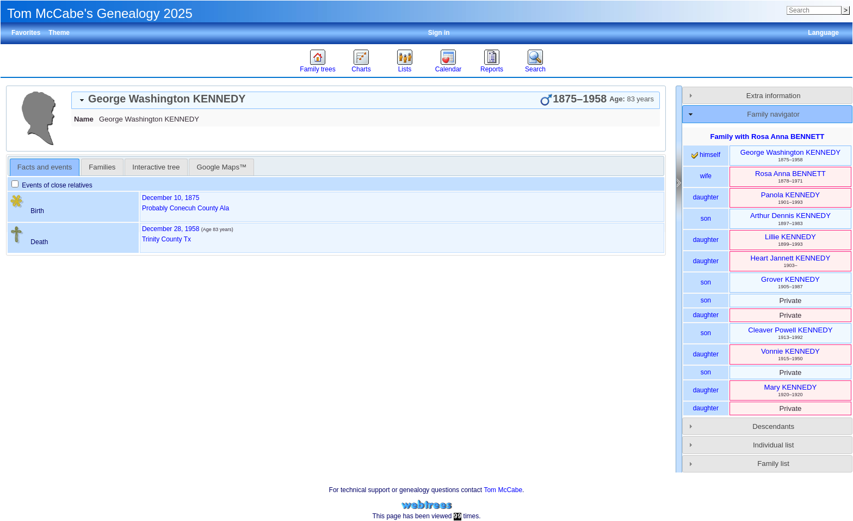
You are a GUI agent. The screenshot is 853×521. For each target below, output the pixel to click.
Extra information (773, 96)
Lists (405, 69)
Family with (767, 136)
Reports (491, 69)
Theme (59, 33)
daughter (706, 197)
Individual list (773, 445)
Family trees (317, 69)
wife (706, 176)
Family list (773, 463)
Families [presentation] (102, 167)
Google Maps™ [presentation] (222, 167)
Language (823, 33)
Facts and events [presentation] (44, 167)
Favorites (25, 33)
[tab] (365, 100)
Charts (360, 69)
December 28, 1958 (170, 229)
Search (535, 69)
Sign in (439, 33)
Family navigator (773, 114)
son (706, 218)
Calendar (448, 69)
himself (705, 155)
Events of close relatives (51, 185)
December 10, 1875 (170, 198)
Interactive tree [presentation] (156, 167)
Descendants (773, 426)
